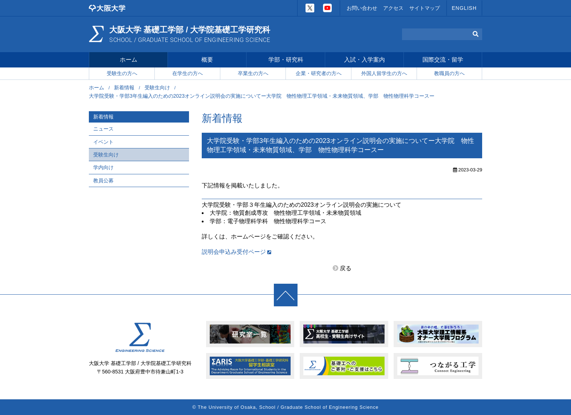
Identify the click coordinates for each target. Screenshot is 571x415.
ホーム (128, 60)
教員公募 (103, 180)
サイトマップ (424, 8)
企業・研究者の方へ (319, 73)
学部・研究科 (285, 60)
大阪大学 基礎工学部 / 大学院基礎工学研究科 (189, 34)
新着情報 (124, 87)
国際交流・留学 (442, 60)
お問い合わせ (362, 8)
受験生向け (157, 87)
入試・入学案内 (364, 60)
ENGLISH (464, 8)
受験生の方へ (122, 73)
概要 (207, 60)
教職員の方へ (449, 73)
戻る (345, 268)
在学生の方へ (187, 73)
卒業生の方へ (253, 73)
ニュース (103, 129)
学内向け (103, 167)
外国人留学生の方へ (384, 73)
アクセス (393, 8)
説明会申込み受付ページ (234, 252)
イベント (103, 142)
